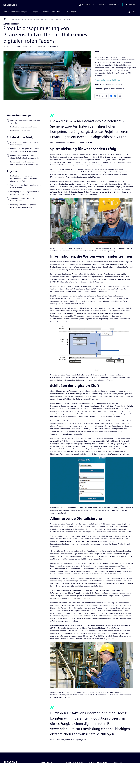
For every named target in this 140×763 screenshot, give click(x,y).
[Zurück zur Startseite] (5, 19)
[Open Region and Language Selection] (86, 5)
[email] (120, 96)
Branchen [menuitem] (45, 12)
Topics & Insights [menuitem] (70, 12)
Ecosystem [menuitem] (56, 12)
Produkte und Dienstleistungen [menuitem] (15, 12)
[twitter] (106, 96)
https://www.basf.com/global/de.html (107, 80)
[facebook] (111, 96)
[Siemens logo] (10, 5)
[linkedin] (115, 96)
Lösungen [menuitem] (34, 12)
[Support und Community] (109, 5)
